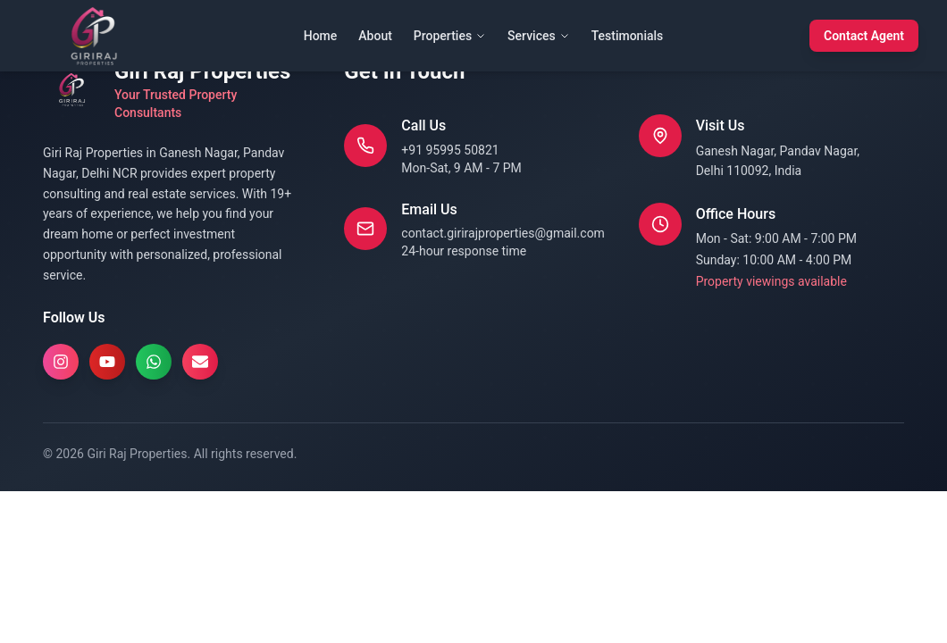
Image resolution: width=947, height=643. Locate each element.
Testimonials (627, 36)
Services (538, 36)
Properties (450, 36)
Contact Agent (864, 36)
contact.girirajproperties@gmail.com (503, 233)
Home (321, 36)
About (375, 36)
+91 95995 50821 (450, 150)
